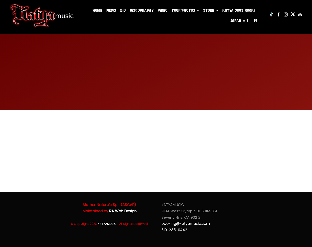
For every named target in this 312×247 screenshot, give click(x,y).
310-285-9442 (174, 229)
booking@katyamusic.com (185, 223)
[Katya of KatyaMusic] (41, 4)
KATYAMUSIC (107, 224)
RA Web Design (123, 211)
